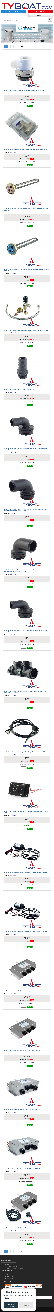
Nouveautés (13, 11)
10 (22, 46)
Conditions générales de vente (15, 1268)
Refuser (26, 1305)
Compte (40, 15)
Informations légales (12, 1266)
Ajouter (30, 106)
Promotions (40, 11)
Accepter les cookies (11, 1305)
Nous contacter (11, 1264)
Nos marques (10, 1275)
